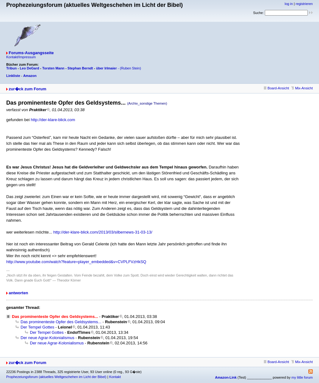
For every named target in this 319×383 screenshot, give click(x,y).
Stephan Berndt (80, 68)
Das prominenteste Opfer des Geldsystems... (61, 321)
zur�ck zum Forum (27, 89)
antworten (18, 293)
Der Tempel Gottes (37, 327)
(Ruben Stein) (130, 68)
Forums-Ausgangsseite (31, 52)
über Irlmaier (106, 68)
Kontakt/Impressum (21, 57)
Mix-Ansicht (302, 88)
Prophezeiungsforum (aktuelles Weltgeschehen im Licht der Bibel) (56, 377)
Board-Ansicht (276, 88)
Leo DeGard (29, 68)
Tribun (11, 68)
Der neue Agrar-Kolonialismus (47, 337)
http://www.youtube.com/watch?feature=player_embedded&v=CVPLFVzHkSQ (76, 261)
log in (289, 4)
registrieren (304, 4)
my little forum (302, 377)
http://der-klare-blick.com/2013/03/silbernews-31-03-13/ (102, 232)
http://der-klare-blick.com (53, 119)
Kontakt (115, 377)
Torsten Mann (53, 68)
